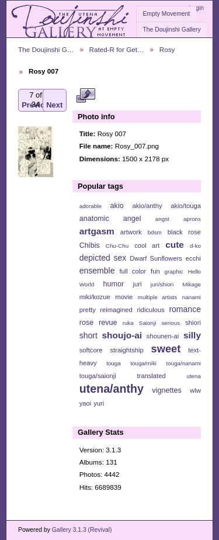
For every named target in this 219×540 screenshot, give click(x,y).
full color (132, 271)
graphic (174, 271)
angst (162, 219)
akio (117, 206)
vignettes (167, 390)
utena (193, 376)
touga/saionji (97, 375)
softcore (91, 350)
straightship (126, 350)
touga (113, 363)
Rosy (167, 49)
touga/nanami (183, 363)
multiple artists (157, 297)
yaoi (85, 403)
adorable (90, 206)
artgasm (96, 231)
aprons (192, 219)
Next (54, 100)
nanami (191, 297)
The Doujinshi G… (46, 49)
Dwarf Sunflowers (156, 258)
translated (151, 375)
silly (192, 335)
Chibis (89, 245)
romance (185, 309)
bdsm (155, 232)
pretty (87, 309)
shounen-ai (163, 336)
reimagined (116, 309)
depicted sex (103, 257)
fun (155, 271)
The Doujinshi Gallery (171, 29)
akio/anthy (147, 205)
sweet (166, 348)
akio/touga (186, 205)
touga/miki (143, 363)
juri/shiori (162, 284)
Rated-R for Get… (116, 49)
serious (170, 323)
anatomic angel (110, 218)
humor (113, 284)
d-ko (195, 246)
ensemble (97, 270)
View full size (85, 95)
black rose (184, 232)
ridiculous (150, 309)
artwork (131, 232)
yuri (98, 403)
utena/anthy (111, 388)
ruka (128, 323)
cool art (146, 245)
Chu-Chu (117, 246)
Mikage (191, 284)
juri (137, 284)
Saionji (147, 323)
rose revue (98, 323)
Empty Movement (166, 14)
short (88, 335)
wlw (195, 390)
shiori (193, 322)
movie (124, 296)
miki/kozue (94, 296)
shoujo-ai (122, 335)
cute (174, 245)
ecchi (193, 258)
